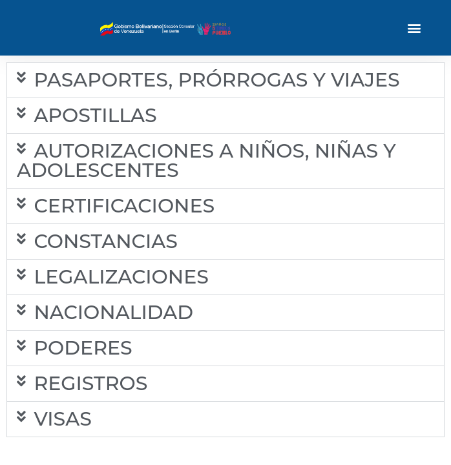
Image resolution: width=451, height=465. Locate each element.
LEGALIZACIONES (121, 277)
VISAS (62, 419)
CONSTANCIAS (105, 241)
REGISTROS (90, 383)
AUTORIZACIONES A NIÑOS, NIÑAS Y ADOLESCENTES (206, 160)
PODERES (83, 348)
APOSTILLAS (95, 115)
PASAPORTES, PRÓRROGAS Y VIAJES (216, 80)
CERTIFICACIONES (124, 206)
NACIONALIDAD (113, 312)
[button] (414, 28)
